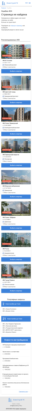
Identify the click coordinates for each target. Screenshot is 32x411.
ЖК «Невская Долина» (10, 326)
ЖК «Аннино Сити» (9, 311)
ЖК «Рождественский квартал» (13, 328)
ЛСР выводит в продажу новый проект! (14, 344)
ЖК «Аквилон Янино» (9, 332)
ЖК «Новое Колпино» (9, 309)
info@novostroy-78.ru (16, 405)
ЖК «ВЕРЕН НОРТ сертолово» (12, 330)
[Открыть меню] (30, 3)
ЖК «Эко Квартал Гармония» (12, 324)
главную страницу (16, 25)
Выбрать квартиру (16, 71)
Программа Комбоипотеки (10, 358)
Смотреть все (23, 391)
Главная (3, 8)
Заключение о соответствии (11, 351)
